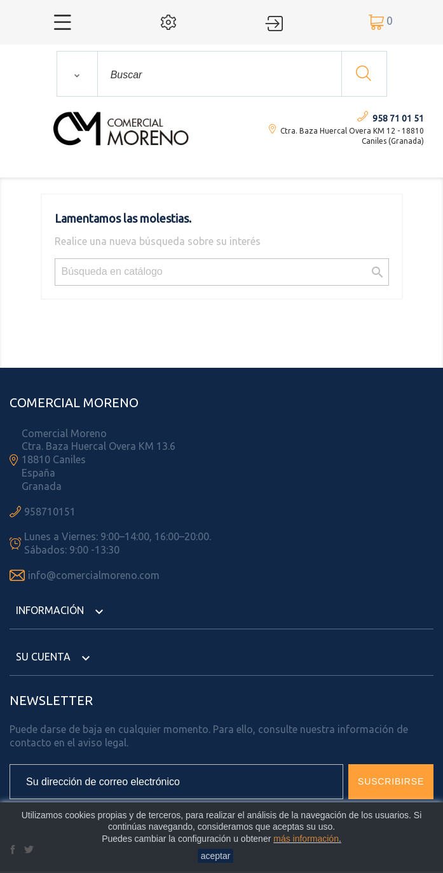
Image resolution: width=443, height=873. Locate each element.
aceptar (216, 856)
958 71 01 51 (398, 118)
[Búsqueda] (222, 272)
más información (306, 839)
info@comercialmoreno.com (94, 575)
